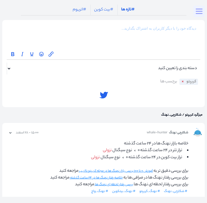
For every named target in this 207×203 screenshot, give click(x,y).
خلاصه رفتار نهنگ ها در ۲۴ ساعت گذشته (96, 178)
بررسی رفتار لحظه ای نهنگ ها (113, 184)
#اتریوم (79, 9)
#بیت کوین (103, 9)
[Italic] (22, 54)
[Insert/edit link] (51, 54)
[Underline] (32, 54)
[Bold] (12, 54)
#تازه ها (128, 9)
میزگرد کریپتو (193, 115)
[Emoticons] (41, 54)
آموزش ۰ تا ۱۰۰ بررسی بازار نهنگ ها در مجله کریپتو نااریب (116, 171)
